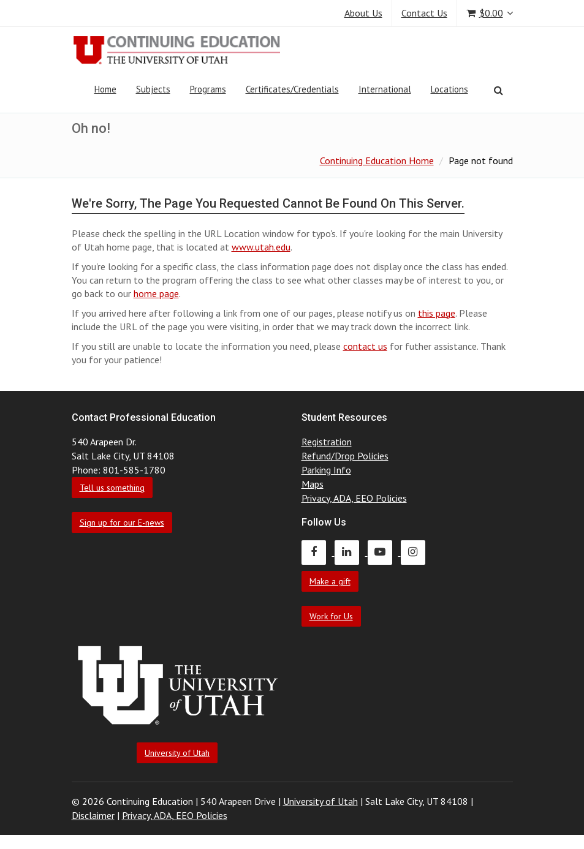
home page (156, 293)
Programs (208, 89)
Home (105, 89)
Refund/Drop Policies (345, 456)
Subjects (153, 89)
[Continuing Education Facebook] (318, 552)
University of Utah (177, 752)
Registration (326, 442)
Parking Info (326, 470)
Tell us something (112, 487)
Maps (312, 484)
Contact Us (424, 13)
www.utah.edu (261, 247)
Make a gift (330, 581)
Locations (449, 89)
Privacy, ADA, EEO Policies (354, 498)
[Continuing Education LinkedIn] (351, 552)
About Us (363, 13)
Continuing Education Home (377, 160)
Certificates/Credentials (292, 89)
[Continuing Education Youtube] (384, 552)
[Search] (498, 90)
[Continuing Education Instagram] (416, 552)
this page (436, 313)
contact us (365, 346)
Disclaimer (93, 815)
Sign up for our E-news (122, 522)
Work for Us (331, 616)
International (384, 89)
